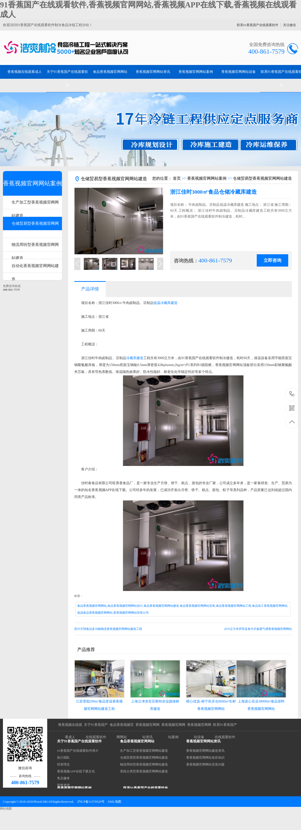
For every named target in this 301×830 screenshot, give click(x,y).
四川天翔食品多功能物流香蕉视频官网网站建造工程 (108, 629)
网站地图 (6, 808)
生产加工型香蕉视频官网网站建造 (35, 204)
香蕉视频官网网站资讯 (153, 72)
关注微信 (289, 25)
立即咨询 (272, 260)
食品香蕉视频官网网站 (110, 72)
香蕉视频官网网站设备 (238, 72)
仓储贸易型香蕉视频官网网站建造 (35, 225)
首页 (177, 178)
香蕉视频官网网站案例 (196, 72)
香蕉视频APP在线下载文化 (76, 771)
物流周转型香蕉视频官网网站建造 (35, 247)
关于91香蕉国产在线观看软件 (67, 78)
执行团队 (63, 757)
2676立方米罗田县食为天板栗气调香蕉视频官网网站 (258, 629)
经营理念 (63, 764)
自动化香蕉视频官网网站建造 (35, 268)
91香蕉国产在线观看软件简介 (78, 750)
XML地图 (114, 801)
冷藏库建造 (134, 358)
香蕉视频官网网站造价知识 (205, 757)
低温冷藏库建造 (165, 303)
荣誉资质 (63, 785)
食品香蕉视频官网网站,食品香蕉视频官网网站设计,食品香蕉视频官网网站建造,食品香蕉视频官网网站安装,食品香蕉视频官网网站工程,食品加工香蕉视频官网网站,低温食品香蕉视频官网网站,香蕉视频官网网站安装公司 (182, 609)
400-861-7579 (292, 394)
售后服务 (63, 778)
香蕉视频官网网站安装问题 (205, 764)
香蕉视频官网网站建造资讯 (205, 750)
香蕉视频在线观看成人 (24, 72)
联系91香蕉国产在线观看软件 (257, 25)
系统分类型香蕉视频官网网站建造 (144, 771)
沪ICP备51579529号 (91, 801)
